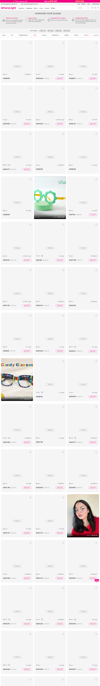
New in (36, 8)
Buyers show (96, 4)
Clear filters (96, 35)
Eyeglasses (21, 8)
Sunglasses (29, 8)
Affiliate (53, 8)
